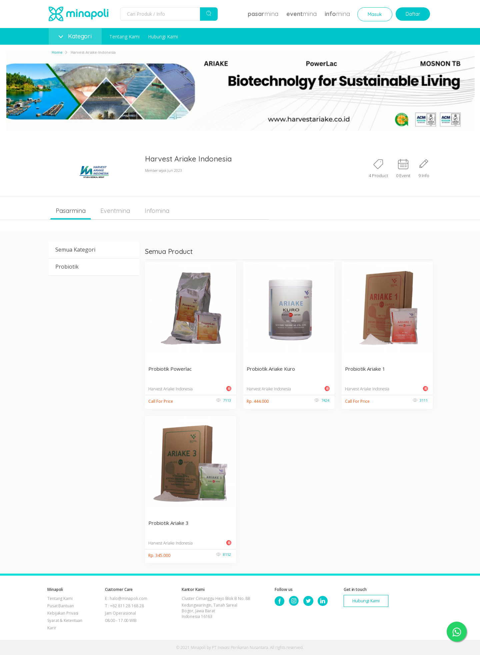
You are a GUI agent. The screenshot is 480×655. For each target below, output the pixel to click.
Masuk (375, 14)
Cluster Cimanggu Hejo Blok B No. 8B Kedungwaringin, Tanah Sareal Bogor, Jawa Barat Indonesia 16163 (216, 607)
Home (57, 52)
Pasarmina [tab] (71, 211)
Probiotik (67, 266)
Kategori (75, 36)
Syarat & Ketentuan (64, 620)
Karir (51, 628)
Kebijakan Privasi (62, 613)
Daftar (413, 14)
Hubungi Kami (163, 36)
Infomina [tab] (157, 211)
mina (263, 14)
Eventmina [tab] (115, 211)
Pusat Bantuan (60, 606)
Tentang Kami (124, 36)
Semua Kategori (75, 249)
